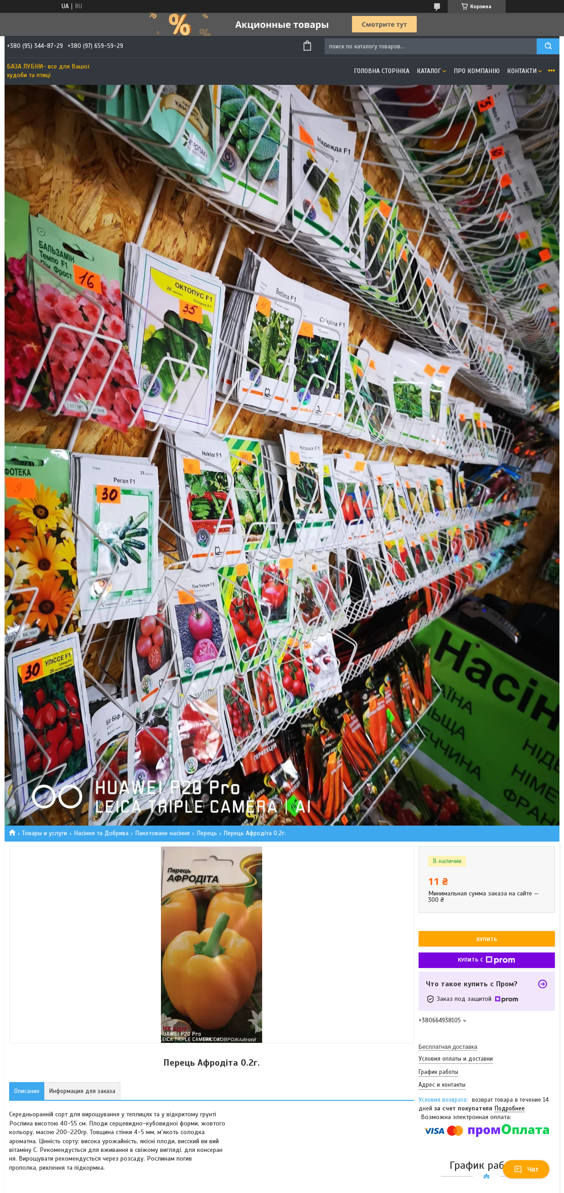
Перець (207, 833)
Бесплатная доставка (448, 1046)
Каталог (429, 71)
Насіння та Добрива (101, 833)
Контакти (522, 71)
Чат (526, 1169)
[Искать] (548, 46)
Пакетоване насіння (162, 833)
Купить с (486, 960)
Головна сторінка (381, 71)
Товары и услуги (44, 833)
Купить (486, 939)
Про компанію (477, 71)
